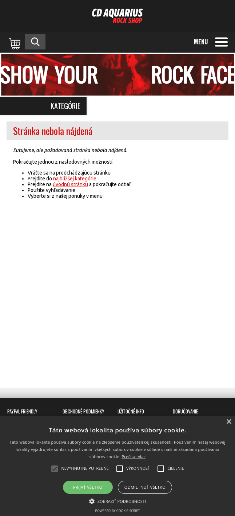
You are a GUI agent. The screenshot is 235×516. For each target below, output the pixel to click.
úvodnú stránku (70, 184)
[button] (117, 500)
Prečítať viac (134, 456)
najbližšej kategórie (74, 178)
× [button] (228, 422)
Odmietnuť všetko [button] (145, 487)
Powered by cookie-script (117, 510)
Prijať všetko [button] (88, 487)
